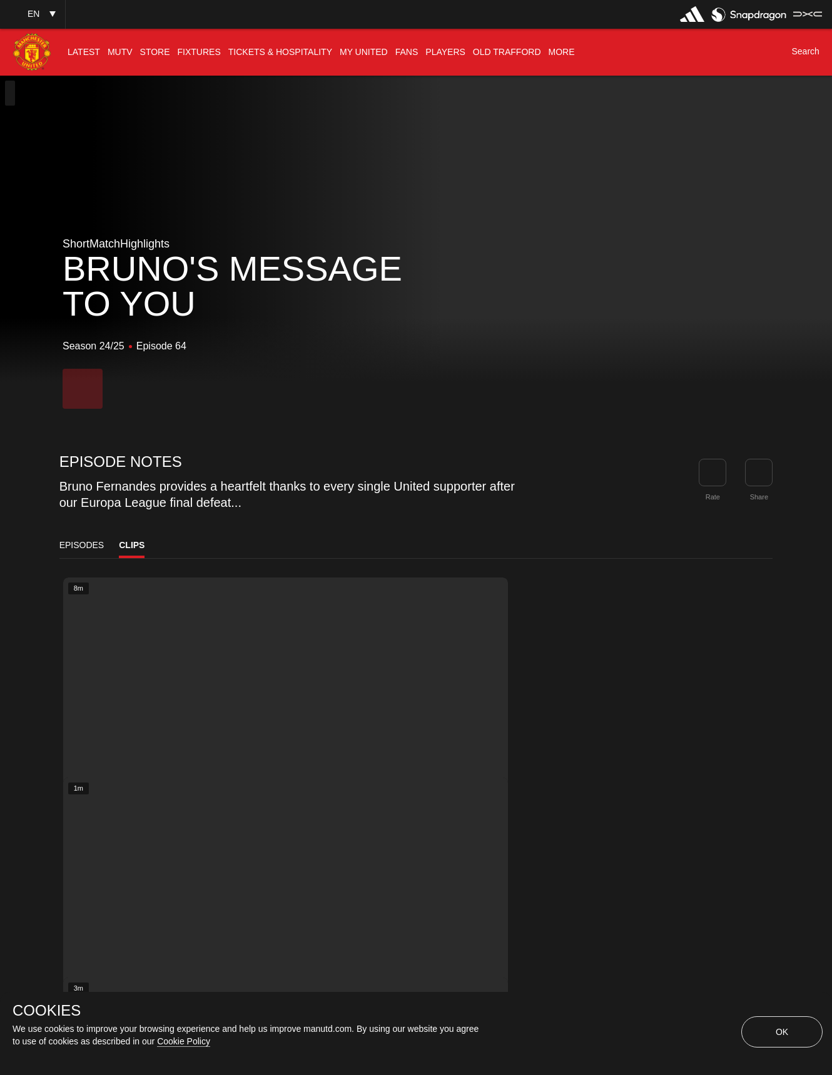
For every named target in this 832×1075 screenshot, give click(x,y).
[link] (759, 472)
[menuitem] (84, 52)
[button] (32, 14)
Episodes (81, 545)
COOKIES (47, 1010)
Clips (132, 545)
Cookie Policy (183, 1041)
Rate (713, 497)
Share (759, 497)
